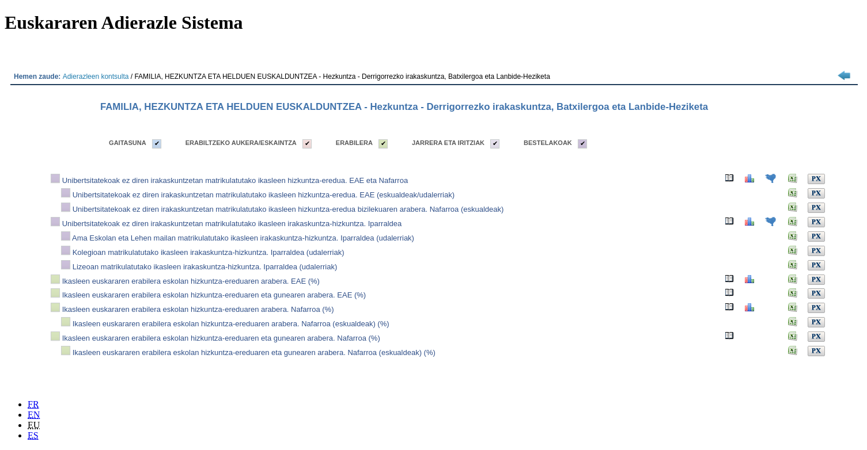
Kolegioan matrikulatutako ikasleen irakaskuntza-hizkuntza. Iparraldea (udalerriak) (208, 252)
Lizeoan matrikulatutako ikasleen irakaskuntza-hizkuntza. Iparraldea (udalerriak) (205, 266)
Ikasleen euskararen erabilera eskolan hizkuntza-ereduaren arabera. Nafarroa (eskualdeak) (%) (231, 323)
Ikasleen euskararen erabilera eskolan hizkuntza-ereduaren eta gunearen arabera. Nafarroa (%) (221, 338)
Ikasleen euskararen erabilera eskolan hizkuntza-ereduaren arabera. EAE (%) (191, 281)
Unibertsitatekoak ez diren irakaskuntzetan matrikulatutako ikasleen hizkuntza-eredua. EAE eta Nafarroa (235, 180)
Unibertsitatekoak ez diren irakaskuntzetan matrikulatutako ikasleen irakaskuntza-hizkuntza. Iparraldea (232, 223)
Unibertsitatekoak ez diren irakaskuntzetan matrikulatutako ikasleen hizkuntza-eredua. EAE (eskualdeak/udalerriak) (264, 194)
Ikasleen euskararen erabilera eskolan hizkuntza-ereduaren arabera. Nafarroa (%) (198, 309)
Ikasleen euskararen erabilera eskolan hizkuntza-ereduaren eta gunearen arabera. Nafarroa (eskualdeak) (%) (254, 352)
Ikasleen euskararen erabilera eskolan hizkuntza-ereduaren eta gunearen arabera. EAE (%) (214, 295)
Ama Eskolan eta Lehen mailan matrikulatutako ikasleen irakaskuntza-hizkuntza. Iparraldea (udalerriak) (243, 238)
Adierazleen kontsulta (96, 77)
